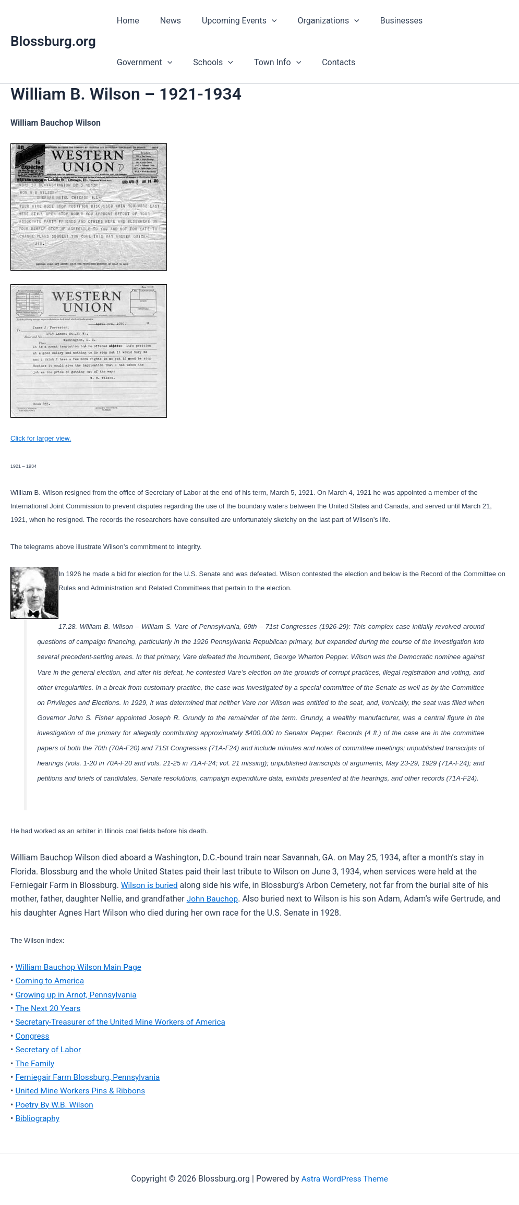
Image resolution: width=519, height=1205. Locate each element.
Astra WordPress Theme (345, 1179)
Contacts (252, 62)
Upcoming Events (229, 21)
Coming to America (51, 980)
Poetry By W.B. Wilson (55, 1105)
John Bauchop (213, 899)
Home (126, 21)
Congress (33, 1036)
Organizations (314, 21)
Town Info (194, 62)
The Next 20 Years (49, 1008)
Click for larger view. (40, 438)
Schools (135, 62)
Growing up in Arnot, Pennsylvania (78, 994)
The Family (35, 1063)
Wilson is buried (150, 885)
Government (448, 21)
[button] (261, 21)
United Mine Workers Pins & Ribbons (82, 1091)
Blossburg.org (53, 41)
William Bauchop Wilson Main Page (80, 967)
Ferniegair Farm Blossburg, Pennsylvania (90, 1077)
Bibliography (38, 1118)
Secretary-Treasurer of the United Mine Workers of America (124, 1022)
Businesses (382, 21)
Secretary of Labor (49, 1049)
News (164, 21)
